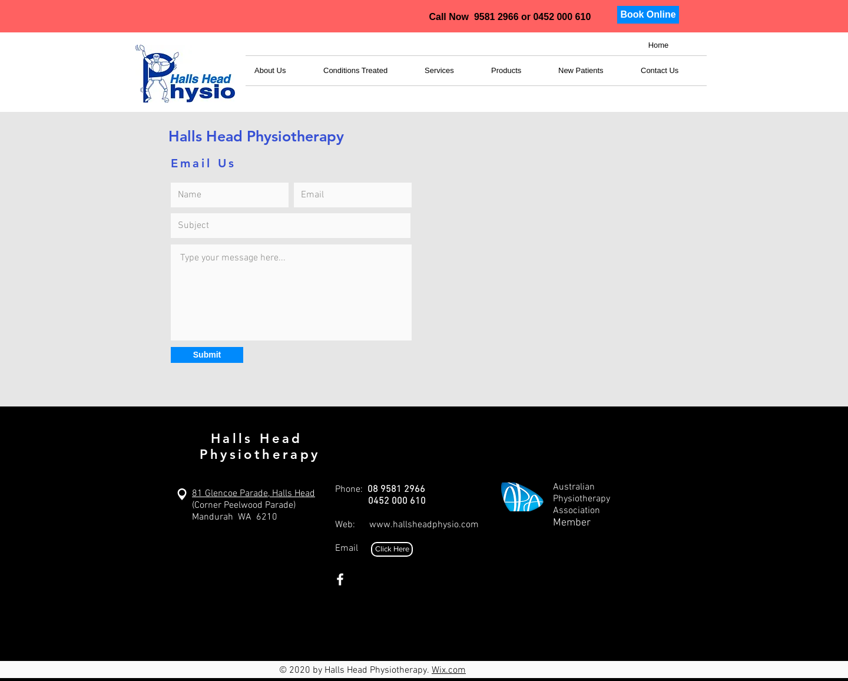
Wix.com (449, 670)
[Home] (658, 45)
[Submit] (207, 355)
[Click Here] (392, 549)
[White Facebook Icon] (340, 579)
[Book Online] (648, 15)
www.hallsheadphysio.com (424, 525)
